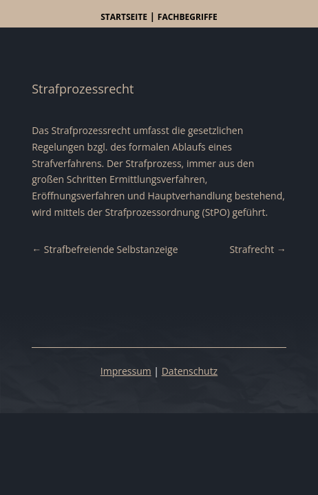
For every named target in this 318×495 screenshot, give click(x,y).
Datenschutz (190, 370)
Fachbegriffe (188, 17)
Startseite (123, 17)
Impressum (125, 370)
